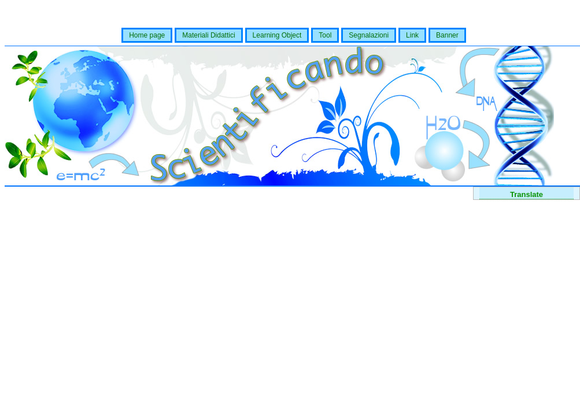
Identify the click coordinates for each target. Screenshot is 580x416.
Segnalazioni (369, 35)
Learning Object (277, 35)
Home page (147, 35)
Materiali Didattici (208, 35)
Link (412, 35)
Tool (325, 35)
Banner (447, 35)
